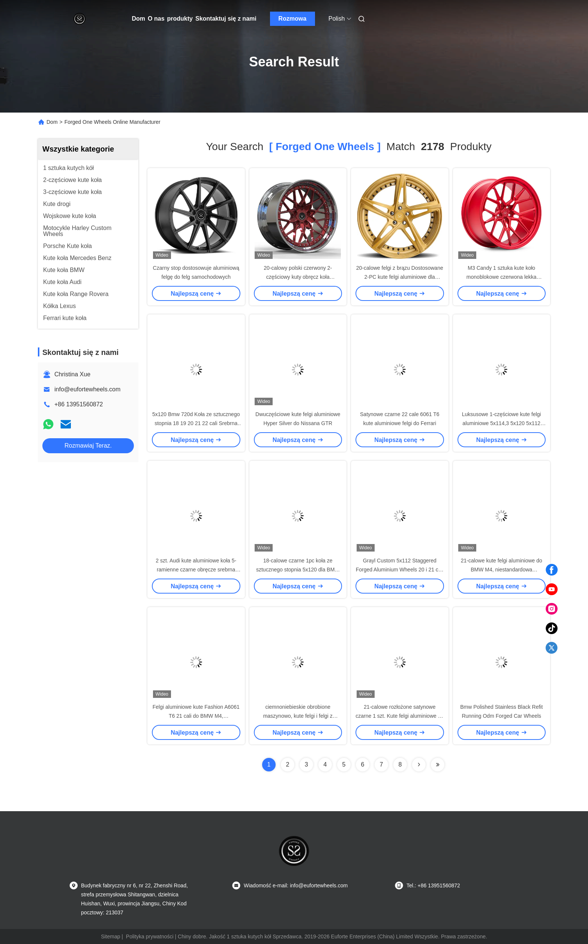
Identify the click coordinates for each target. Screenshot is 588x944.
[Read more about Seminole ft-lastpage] (437, 764)
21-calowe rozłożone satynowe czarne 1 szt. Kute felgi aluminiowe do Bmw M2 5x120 (400, 716)
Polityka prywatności (150, 936)
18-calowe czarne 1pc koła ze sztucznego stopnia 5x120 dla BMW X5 (298, 570)
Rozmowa (292, 18)
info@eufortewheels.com (87, 389)
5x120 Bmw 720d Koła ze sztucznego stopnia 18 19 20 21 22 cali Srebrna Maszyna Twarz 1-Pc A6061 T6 (196, 423)
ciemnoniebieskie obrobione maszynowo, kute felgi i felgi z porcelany (298, 716)
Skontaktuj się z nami (225, 18)
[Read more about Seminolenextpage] (419, 764)
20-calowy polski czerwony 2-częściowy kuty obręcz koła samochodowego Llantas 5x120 (298, 277)
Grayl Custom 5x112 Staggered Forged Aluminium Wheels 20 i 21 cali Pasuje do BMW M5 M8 (400, 570)
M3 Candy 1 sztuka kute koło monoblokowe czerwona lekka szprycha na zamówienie (501, 277)
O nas (156, 18)
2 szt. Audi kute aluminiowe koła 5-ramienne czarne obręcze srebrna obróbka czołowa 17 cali (196, 570)
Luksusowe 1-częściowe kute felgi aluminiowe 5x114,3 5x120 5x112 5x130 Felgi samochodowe (501, 423)
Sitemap (110, 936)
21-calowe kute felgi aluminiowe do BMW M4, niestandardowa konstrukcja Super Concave (501, 570)
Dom (139, 18)
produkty (180, 18)
